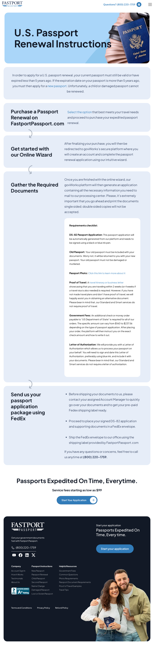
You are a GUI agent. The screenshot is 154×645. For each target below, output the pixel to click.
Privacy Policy (43, 608)
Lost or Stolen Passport (42, 594)
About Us (15, 582)
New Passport (38, 571)
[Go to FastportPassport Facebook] (20, 555)
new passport (57, 86)
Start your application (115, 548)
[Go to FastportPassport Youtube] (14, 555)
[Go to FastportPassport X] (33, 555)
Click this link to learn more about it (106, 273)
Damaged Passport (40, 590)
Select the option (79, 112)
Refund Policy (61, 608)
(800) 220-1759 (23, 547)
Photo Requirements (68, 578)
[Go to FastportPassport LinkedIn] (27, 555)
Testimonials (17, 578)
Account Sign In (18, 571)
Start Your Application (79, 500)
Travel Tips (64, 590)
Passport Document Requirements (75, 582)
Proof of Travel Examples (70, 586)
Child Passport (38, 578)
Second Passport (40, 582)
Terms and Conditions (21, 608)
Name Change (38, 586)
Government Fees (67, 571)
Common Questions (68, 574)
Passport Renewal (40, 574)
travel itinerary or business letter (106, 282)
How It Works (17, 574)
